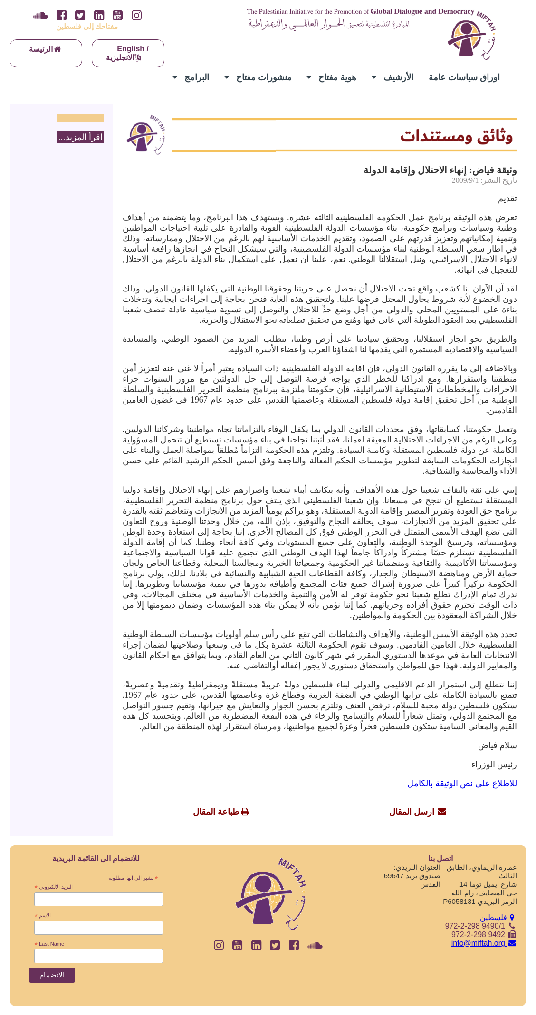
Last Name (49, 944)
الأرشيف (392, 77)
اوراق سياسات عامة (464, 77)
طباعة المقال (216, 812)
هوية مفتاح (331, 77)
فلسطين (498, 917)
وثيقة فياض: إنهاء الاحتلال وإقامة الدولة (440, 170)
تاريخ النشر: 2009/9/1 (484, 180)
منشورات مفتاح (258, 77)
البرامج (190, 77)
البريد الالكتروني (53, 887)
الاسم (42, 915)
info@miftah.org (484, 943)
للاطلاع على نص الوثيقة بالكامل (462, 783)
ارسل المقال (411, 812)
